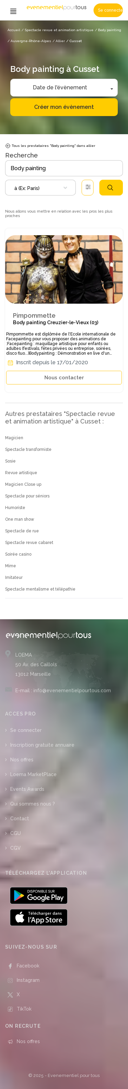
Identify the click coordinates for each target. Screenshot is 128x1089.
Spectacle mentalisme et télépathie (40, 589)
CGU (15, 833)
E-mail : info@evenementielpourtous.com (63, 690)
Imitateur (14, 577)
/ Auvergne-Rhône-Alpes (29, 41)
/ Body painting (108, 30)
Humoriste (15, 507)
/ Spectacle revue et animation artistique (58, 30)
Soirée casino (18, 554)
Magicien (14, 437)
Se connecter (110, 10)
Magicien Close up (23, 484)
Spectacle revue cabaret (29, 542)
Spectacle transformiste (28, 449)
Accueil (14, 30)
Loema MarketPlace (33, 774)
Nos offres (21, 759)
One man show (19, 519)
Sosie (10, 461)
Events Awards (27, 789)
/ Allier (59, 41)
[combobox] (40, 187)
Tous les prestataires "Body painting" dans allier (50, 146)
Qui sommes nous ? (32, 804)
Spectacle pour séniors (27, 496)
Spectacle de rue (22, 531)
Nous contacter (64, 378)
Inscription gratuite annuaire (42, 745)
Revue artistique (21, 472)
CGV (15, 848)
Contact (19, 818)
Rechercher (110, 187)
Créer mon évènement (64, 107)
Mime (10, 566)
